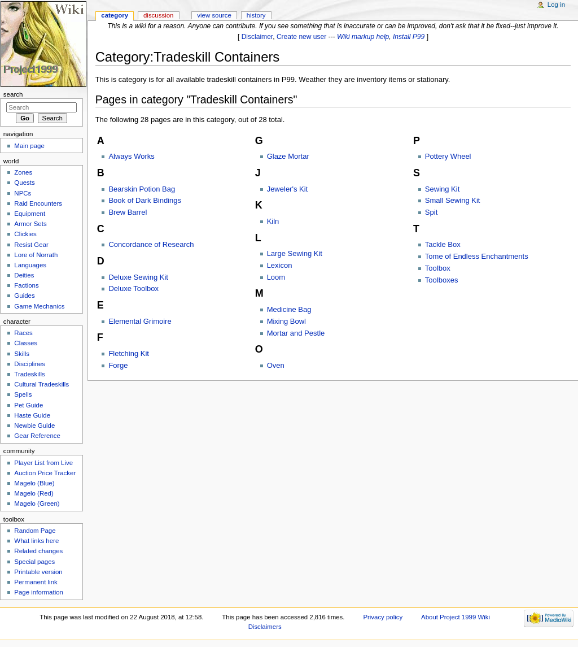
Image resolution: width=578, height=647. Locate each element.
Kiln (273, 221)
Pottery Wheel (448, 156)
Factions (26, 285)
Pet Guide (28, 405)
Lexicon (279, 265)
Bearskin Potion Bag (141, 189)
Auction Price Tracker (45, 473)
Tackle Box (443, 244)
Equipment (29, 213)
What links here (36, 540)
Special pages (34, 561)
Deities (24, 275)
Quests (24, 182)
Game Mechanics (39, 306)
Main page (29, 145)
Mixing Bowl (286, 321)
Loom (276, 277)
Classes (25, 343)
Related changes (38, 551)
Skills (21, 353)
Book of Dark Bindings (144, 200)
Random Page (34, 530)
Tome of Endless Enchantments (476, 256)
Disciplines (29, 364)
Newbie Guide (34, 425)
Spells (23, 394)
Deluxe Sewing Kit (138, 277)
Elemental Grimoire (139, 321)
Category (114, 15)
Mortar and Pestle (296, 333)
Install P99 (408, 37)
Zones (23, 172)
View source (214, 15)
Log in (556, 4)
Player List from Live (43, 462)
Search (13, 94)
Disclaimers (265, 626)
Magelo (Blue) (34, 483)
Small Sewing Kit (452, 200)
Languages (30, 265)
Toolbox (437, 268)
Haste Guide (32, 415)
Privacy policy (382, 617)
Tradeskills (29, 374)
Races (23, 332)
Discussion (158, 15)
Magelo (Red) (33, 493)
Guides (24, 295)
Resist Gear (31, 244)
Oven (275, 365)
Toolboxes (441, 280)
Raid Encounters (38, 203)
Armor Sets (30, 223)
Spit (431, 212)
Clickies (25, 234)
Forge (118, 365)
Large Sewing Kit (294, 253)
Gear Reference (37, 435)
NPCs (22, 193)
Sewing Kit (442, 189)
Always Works (131, 156)
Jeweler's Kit (287, 189)
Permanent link (35, 582)
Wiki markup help (363, 37)
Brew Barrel (127, 212)
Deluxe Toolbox (133, 288)
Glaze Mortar (288, 156)
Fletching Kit (128, 353)
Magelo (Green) (36, 503)
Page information (38, 592)
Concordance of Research (151, 244)
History (256, 15)
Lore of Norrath (36, 254)
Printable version (38, 571)
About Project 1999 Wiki (455, 617)
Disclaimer (257, 37)
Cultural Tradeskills (41, 384)
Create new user (301, 37)
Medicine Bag (289, 309)
